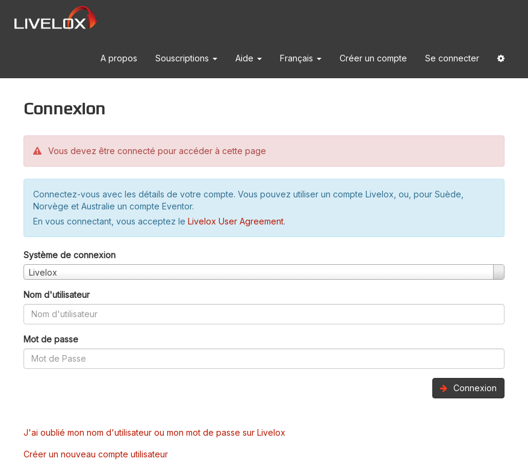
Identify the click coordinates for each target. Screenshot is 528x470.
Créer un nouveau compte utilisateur (95, 454)
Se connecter (452, 58)
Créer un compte (373, 58)
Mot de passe (50, 339)
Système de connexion (69, 255)
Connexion (468, 388)
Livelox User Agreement (236, 221)
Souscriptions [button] (186, 58)
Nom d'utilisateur (56, 294)
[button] (501, 58)
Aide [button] (248, 58)
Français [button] (300, 58)
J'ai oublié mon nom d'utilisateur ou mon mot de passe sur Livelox (154, 432)
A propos (119, 58)
